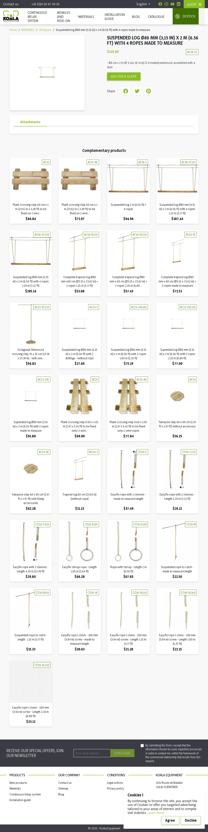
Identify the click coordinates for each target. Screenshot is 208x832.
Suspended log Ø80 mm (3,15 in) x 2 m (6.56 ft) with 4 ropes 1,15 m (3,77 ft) (177, 209)
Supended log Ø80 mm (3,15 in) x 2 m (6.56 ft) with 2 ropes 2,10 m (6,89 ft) (177, 354)
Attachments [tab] (30, 122)
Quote (192, 4)
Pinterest (148, 91)
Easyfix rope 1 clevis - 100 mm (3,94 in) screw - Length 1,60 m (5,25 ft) (177, 639)
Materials (15, 788)
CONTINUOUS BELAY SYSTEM (37, 16)
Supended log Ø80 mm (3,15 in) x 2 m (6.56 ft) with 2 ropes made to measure (31, 426)
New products (18, 783)
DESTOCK (188, 16)
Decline (191, 820)
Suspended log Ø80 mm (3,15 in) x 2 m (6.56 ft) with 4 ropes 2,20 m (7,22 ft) (31, 281)
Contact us (10, 4)
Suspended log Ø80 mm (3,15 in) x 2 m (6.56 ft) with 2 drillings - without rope (79, 354)
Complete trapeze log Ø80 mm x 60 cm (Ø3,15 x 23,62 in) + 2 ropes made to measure (177, 281)
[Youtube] (172, 4)
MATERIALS (86, 16)
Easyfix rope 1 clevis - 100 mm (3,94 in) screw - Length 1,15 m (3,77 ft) (128, 639)
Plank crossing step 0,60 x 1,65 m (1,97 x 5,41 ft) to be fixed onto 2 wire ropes (128, 426)
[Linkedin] (178, 4)
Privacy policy (115, 788)
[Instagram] (166, 4)
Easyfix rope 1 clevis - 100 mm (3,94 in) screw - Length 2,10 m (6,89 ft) (30, 712)
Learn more (155, 812)
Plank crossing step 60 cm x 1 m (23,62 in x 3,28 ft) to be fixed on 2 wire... (31, 209)
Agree (170, 820)
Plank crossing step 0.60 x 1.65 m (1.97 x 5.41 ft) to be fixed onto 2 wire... (79, 426)
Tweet (137, 91)
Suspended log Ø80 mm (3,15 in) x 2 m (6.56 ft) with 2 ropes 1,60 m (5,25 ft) (128, 354)
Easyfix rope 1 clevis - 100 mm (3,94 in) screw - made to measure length (79, 639)
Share (126, 91)
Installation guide (20, 800)
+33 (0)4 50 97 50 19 (45, 4)
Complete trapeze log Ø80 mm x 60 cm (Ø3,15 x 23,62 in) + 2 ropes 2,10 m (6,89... (128, 281)
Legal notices (115, 783)
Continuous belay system (25, 794)
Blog (136, 16)
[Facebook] (160, 4)
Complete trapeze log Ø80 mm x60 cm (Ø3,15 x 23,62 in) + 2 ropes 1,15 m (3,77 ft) (79, 281)
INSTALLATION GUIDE (114, 16)
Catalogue (156, 16)
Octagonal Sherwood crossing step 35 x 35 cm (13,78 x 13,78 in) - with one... (30, 354)
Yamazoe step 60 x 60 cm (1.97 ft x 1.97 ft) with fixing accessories (30, 498)
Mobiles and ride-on (63, 16)
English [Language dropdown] (142, 4)
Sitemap (63, 788)
